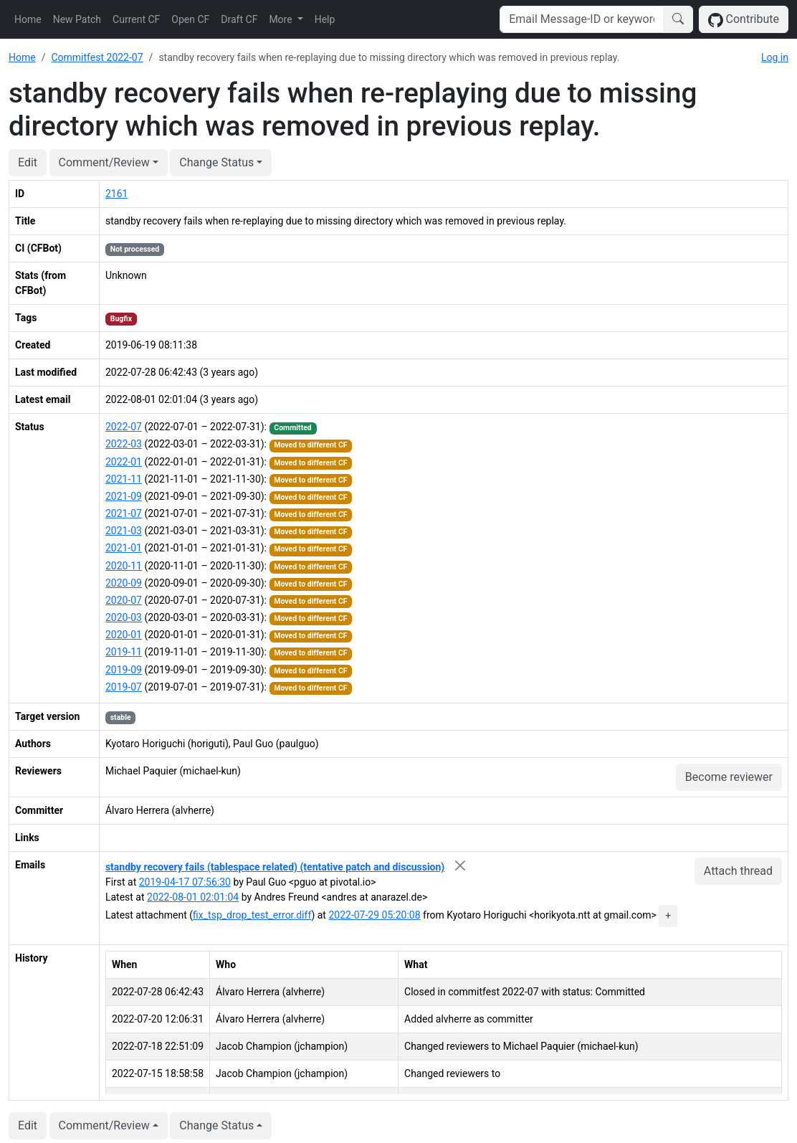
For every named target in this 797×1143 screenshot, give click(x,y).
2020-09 (123, 583)
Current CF (136, 19)
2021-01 (123, 548)
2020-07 (123, 600)
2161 (116, 193)
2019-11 (123, 652)
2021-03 (123, 530)
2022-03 (123, 444)
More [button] (282, 19)
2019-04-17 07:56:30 (185, 882)
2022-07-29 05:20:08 (374, 915)
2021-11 (123, 479)
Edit (27, 162)
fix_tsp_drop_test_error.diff (252, 915)
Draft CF (239, 19)
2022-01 (123, 462)
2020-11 (123, 566)
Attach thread (738, 871)
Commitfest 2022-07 (97, 57)
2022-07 (123, 426)
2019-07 (123, 687)
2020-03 (123, 617)
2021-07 (123, 513)
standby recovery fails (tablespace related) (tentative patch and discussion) (274, 867)
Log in (774, 57)
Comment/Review (104, 162)
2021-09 (123, 496)
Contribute (743, 19)
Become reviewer (729, 777)
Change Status (216, 162)
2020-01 (123, 634)
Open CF (190, 19)
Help (325, 19)
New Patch (77, 19)
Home (28, 19)
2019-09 (123, 669)
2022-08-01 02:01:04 (193, 897)
